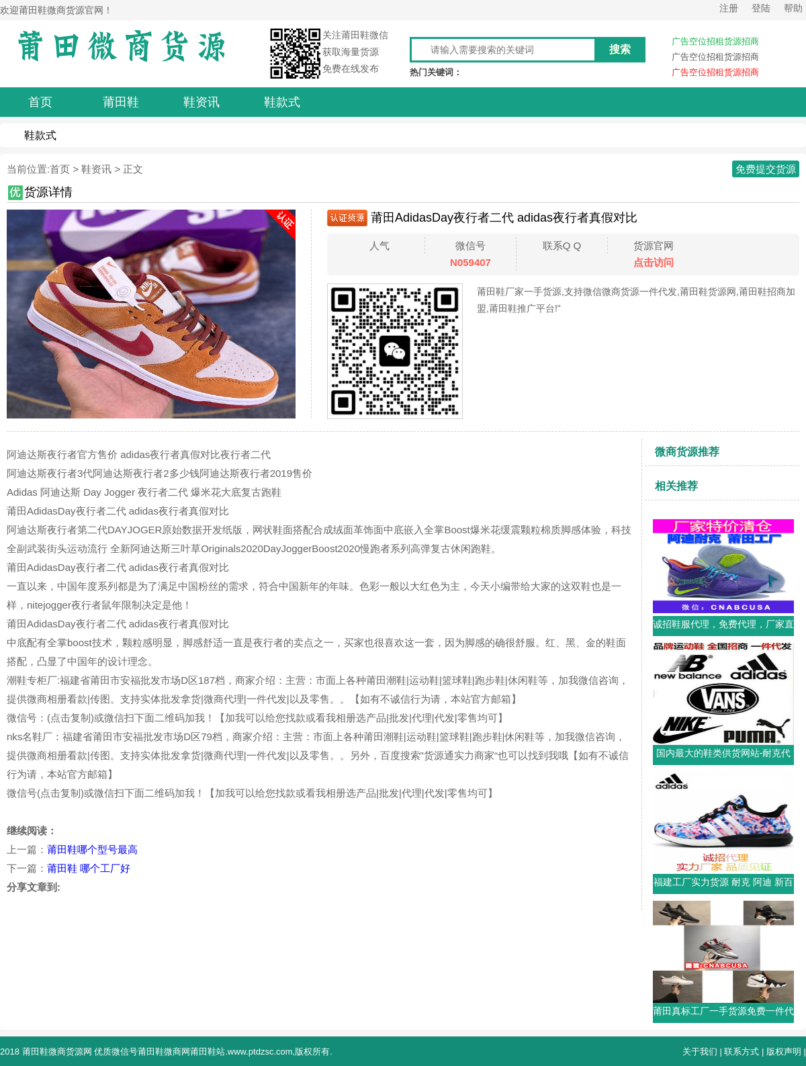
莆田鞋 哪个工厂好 (88, 868)
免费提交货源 (765, 169)
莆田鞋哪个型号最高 (92, 849)
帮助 (793, 8)
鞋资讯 (96, 169)
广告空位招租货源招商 (715, 41)
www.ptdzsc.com (260, 1052)
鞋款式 (40, 135)
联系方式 (741, 1052)
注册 (728, 8)
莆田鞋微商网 (164, 1052)
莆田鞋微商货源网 (57, 1052)
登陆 (761, 8)
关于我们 (699, 1052)
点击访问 (653, 262)
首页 (60, 169)
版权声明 (783, 1052)
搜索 (620, 49)
